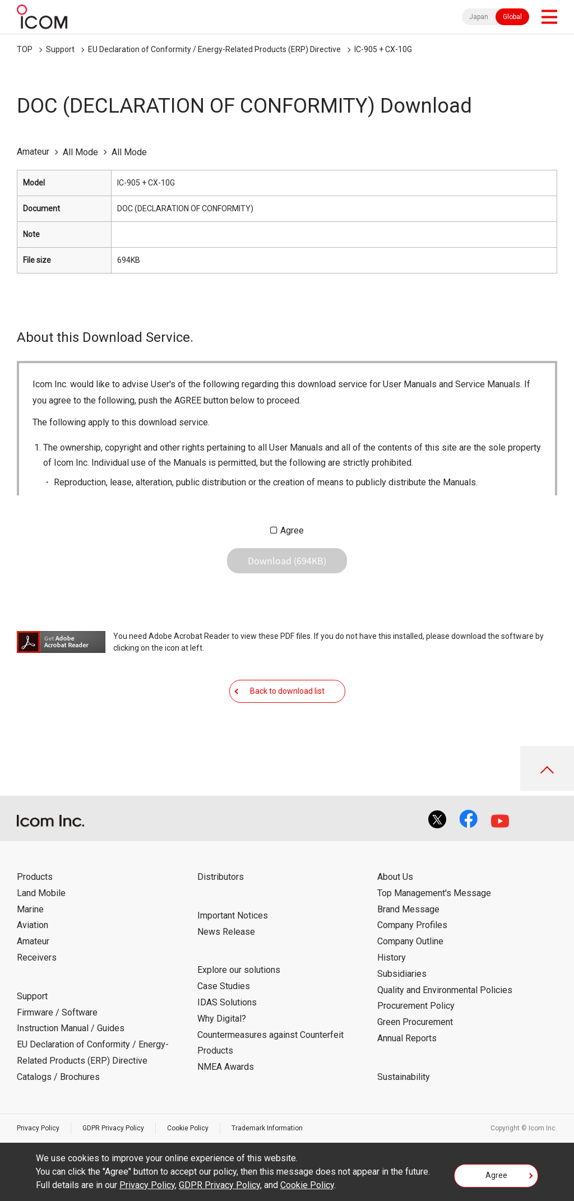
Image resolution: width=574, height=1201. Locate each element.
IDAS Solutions (227, 1002)
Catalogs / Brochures (58, 1077)
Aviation (32, 925)
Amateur (33, 941)
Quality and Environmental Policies (444, 990)
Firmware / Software (57, 1012)
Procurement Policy (416, 1005)
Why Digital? (221, 1018)
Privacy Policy (38, 1128)
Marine (30, 909)
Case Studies (223, 986)
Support (60, 49)
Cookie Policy (188, 1128)
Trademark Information (267, 1128)
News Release (226, 931)
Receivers (37, 957)
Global (512, 17)
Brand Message (408, 909)
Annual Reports (407, 1038)
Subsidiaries (402, 973)
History (391, 957)
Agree (292, 530)
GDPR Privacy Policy (113, 1128)
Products (35, 876)
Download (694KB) (287, 560)
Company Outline (410, 941)
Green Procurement (415, 1022)
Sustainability (403, 1077)
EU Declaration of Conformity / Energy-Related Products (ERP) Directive (214, 49)
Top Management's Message (434, 893)
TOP (25, 49)
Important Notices (232, 915)
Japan (478, 17)
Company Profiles (412, 925)
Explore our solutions (238, 969)
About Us (395, 876)
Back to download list (287, 691)
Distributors (220, 876)
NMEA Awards (225, 1066)
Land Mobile (41, 893)
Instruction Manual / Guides (70, 1028)
